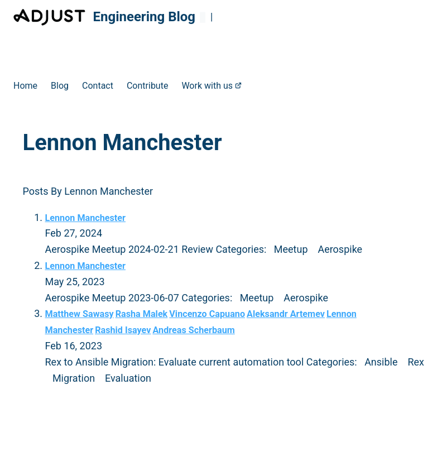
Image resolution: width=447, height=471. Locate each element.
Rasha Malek (142, 314)
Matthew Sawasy (79, 314)
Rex (415, 362)
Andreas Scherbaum (193, 330)
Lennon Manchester (85, 218)
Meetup (291, 249)
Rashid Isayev (123, 330)
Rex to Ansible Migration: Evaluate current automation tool (175, 362)
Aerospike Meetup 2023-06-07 (113, 298)
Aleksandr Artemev (286, 314)
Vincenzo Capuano (207, 314)
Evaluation (128, 378)
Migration (73, 378)
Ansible (380, 362)
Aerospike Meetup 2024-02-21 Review (130, 249)
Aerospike (340, 249)
